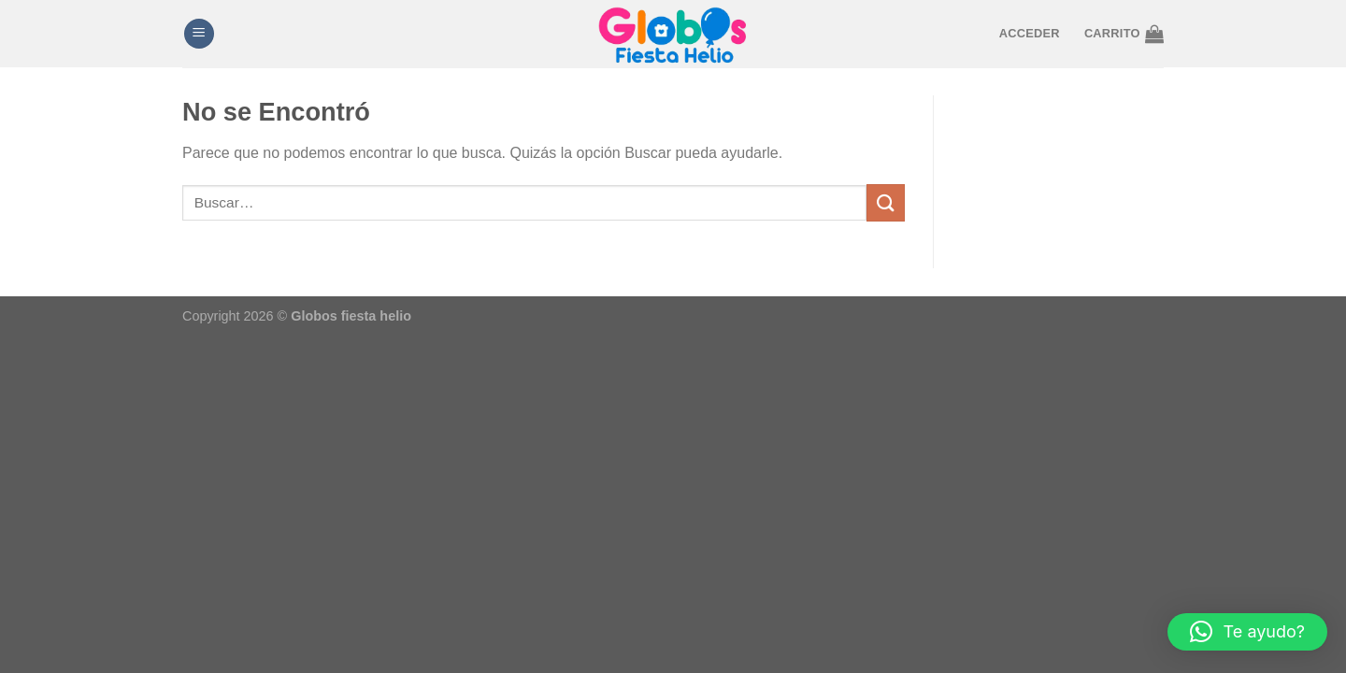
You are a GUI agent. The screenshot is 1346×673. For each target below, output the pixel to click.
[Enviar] (885, 202)
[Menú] (199, 34)
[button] (1247, 632)
